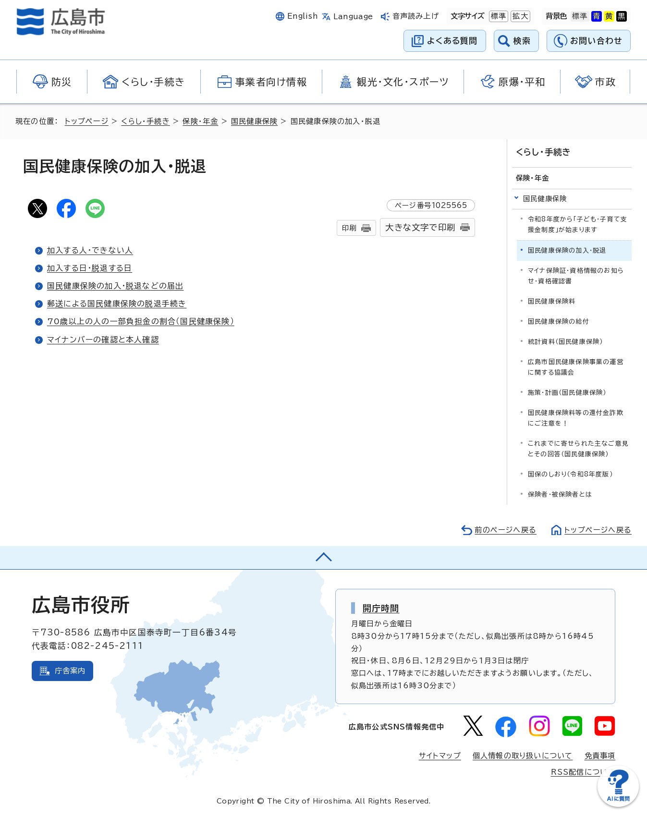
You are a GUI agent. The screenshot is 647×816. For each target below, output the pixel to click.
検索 (522, 41)
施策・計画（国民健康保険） (567, 393)
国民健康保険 (254, 121)
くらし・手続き (145, 121)
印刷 (349, 227)
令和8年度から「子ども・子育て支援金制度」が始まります (577, 224)
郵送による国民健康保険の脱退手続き (116, 303)
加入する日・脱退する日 (89, 268)
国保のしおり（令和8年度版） (570, 474)
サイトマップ (440, 755)
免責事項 (600, 755)
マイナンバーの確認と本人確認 (103, 339)
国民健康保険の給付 (558, 321)
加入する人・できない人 (90, 250)
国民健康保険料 (551, 301)
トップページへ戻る (598, 530)
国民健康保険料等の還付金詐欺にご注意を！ (575, 418)
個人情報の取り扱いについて (523, 755)
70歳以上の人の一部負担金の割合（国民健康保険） (140, 321)
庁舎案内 (70, 670)
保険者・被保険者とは (560, 494)
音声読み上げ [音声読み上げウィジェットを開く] (415, 16)
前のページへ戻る (506, 530)
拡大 (519, 16)
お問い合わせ (596, 41)
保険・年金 (200, 121)
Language (353, 16)
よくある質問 (452, 41)
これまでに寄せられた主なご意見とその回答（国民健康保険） (578, 448)
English (302, 16)
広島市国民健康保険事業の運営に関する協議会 (575, 367)
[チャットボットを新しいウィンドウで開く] (618, 804)
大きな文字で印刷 (420, 227)
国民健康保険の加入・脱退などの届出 (115, 286)
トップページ (87, 121)
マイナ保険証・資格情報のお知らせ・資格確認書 (576, 276)
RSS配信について (583, 772)
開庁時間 (381, 608)
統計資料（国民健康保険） (565, 342)
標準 (497, 16)
